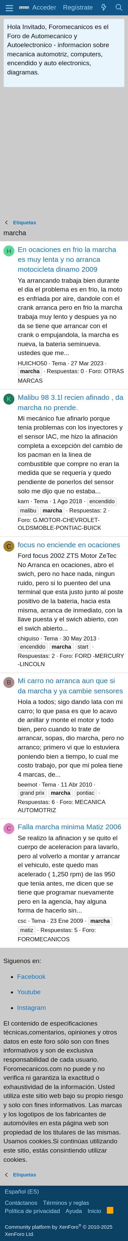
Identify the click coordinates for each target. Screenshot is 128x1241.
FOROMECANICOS (44, 939)
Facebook (31, 976)
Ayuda (74, 1211)
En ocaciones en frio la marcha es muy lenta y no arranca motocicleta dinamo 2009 (67, 259)
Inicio (94, 1211)
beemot (27, 784)
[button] (9, 7)
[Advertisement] (64, 155)
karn (23, 501)
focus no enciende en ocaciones (69, 545)
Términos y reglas (66, 1203)
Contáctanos (21, 1203)
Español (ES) (22, 1191)
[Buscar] (119, 7)
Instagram (31, 1007)
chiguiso (28, 638)
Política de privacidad (32, 1211)
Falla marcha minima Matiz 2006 (69, 827)
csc (22, 921)
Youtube (29, 992)
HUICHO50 (32, 363)
